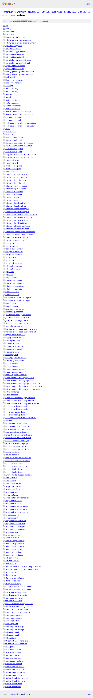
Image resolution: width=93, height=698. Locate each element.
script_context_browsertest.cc (17, 498)
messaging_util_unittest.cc (15, 357)
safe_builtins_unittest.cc (14, 483)
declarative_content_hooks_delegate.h (20, 126)
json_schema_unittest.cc (14, 326)
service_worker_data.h (14, 555)
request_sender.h (12, 455)
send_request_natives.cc (14, 546)
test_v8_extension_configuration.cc (19, 603)
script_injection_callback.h (15, 523)
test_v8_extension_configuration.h (18, 606)
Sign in (88, 4)
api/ (6, 25)
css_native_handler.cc (13, 117)
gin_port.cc (9, 271)
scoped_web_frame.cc (14, 486)
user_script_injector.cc (14, 615)
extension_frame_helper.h (15, 183)
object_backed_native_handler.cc (18, 406)
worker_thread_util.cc (13, 684)
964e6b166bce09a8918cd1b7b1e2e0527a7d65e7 (61, 11)
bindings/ (8, 28)
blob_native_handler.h (13, 83)
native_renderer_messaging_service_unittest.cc (23, 403)
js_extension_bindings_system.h (17, 317)
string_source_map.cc (13, 581)
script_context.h (11, 495)
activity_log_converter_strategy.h (18, 40)
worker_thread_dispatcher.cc (16, 678)
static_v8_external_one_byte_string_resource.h (23, 569)
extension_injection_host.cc (16, 186)
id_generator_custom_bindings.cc (18, 297)
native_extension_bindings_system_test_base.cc (23, 383)
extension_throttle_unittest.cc (16, 223)
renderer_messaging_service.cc (17, 446)
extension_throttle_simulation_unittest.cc (21, 214)
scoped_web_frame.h (13, 489)
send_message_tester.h (14, 543)
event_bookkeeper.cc (13, 166)
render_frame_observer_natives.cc (18, 435)
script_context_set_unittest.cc (16, 512)
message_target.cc (12, 340)
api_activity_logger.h (13, 48)
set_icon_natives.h (12, 561)
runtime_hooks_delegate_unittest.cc (19, 475)
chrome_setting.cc (12, 88)
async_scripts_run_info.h (14, 68)
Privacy (21, 694)
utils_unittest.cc (11, 638)
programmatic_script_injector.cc (17, 429)
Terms (28, 694)
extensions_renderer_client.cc (16, 237)
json (89, 694)
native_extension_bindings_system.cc (19, 377)
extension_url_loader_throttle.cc (17, 226)
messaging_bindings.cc (14, 346)
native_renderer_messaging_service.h (19, 400)
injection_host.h (11, 306)
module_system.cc (12, 363)
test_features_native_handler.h (17, 595)
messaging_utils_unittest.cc (16, 360)
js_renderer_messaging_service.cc (18, 320)
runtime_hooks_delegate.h (15, 472)
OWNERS (9, 420)
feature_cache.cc (12, 243)
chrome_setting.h (12, 91)
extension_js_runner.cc (14, 191)
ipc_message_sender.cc (14, 309)
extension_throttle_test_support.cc (18, 217)
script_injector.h (11, 532)
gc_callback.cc (10, 257)
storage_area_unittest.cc (14, 578)
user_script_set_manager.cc (16, 626)
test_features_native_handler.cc (17, 592)
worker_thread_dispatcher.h (16, 681)
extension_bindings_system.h (16, 177)
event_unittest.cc (12, 171)
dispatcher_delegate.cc (14, 137)
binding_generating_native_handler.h (19, 74)
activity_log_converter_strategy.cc (18, 37)
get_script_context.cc (13, 266)
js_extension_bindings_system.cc (18, 315)
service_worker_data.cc (14, 552)
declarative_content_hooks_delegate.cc (20, 123)
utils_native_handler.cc (14, 632)
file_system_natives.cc (14, 252)
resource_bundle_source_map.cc (18, 458)
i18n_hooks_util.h (12, 294)
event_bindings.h (11, 163)
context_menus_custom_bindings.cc (19, 111)
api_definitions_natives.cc (15, 54)
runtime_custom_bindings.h (16, 466)
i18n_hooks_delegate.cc (14, 286)
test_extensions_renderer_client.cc (18, 586)
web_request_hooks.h (13, 664)
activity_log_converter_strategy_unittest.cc (21, 43)
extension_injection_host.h (15, 189)
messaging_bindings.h (13, 349)
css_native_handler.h (13, 120)
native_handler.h (11, 395)
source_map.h (10, 563)
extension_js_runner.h (13, 194)
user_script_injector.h (13, 618)
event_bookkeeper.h (13, 169)
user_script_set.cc (12, 621)
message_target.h (12, 343)
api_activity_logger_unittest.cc (16, 51)
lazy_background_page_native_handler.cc (21, 329)
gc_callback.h (10, 260)
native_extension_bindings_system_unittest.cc (23, 389)
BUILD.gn (9, 86)
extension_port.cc (12, 197)
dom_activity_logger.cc (14, 149)
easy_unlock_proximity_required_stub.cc (20, 154)
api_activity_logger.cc (13, 45)
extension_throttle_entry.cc (15, 203)
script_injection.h (11, 518)
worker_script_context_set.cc (16, 672)
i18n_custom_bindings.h (14, 283)
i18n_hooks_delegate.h (14, 289)
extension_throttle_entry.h (15, 206)
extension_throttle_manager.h (17, 211)
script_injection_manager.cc (16, 526)
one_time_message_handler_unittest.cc (20, 417)
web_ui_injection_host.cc (14, 666)
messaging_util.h (11, 354)
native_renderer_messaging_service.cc (20, 398)
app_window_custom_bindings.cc (18, 60)
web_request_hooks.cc (14, 661)
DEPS (7, 128)
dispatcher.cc (10, 131)
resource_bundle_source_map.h (17, 460)
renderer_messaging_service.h (17, 449)
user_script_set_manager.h (15, 629)
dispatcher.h (10, 134)
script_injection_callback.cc (15, 520)
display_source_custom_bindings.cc (19, 143)
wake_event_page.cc (13, 655)
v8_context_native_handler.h (16, 644)
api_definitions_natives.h (14, 57)
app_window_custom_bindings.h (17, 63)
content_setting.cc (12, 100)
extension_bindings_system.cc (17, 174)
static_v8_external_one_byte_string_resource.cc (23, 566)
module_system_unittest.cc (16, 375)
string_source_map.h (13, 583)
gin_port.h (9, 274)
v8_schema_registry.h (13, 652)
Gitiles (14, 694)
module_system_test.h (14, 372)
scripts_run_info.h (12, 538)
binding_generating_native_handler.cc (19, 71)
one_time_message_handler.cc (17, 412)
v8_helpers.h (10, 646)
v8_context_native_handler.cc (16, 641)
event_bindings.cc (12, 160)
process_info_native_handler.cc (17, 423)
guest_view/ (10, 31)
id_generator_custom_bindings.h (17, 300)
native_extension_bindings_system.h (19, 380)
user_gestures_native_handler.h (17, 612)
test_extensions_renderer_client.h (18, 589)
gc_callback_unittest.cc (14, 263)
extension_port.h (11, 200)
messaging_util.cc (12, 352)
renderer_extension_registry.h (16, 443)
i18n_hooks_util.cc (12, 292)
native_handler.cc (12, 392)
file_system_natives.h (13, 254)
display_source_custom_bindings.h (18, 146)
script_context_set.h (13, 503)
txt (82, 694)
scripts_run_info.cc (12, 535)
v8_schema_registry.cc (14, 649)
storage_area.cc (11, 572)
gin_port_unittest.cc (12, 277)
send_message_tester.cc (14, 541)
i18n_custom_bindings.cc (15, 280)
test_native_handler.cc (14, 598)
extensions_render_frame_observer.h (19, 234)
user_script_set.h (11, 624)
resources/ (9, 34)
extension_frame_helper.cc (15, 180)
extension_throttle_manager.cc (17, 209)
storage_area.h (11, 575)
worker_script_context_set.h (16, 675)
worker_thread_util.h (13, 686)
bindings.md (10, 77)
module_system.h (12, 366)
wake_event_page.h (13, 658)
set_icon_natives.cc (12, 558)
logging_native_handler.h (14, 337)
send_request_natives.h (14, 549)
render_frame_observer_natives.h (18, 437)
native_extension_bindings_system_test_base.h (23, 386)
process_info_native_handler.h (17, 426)
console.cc (9, 94)
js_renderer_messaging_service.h (18, 323)
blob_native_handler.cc (14, 80)
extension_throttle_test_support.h (18, 220)
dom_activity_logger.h (13, 151)
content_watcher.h (12, 108)
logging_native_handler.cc (15, 335)
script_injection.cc (12, 515)
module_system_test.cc (14, 369)
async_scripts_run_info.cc (15, 66)
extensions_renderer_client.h (16, 240)
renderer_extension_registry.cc (17, 440)
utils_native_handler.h (13, 635)
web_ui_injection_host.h (14, 669)
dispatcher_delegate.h (13, 140)
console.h (9, 97)
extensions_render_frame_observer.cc (20, 232)
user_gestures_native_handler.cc (17, 609)
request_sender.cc (12, 452)
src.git (31, 11)
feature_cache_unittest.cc (15, 249)
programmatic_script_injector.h (17, 432)
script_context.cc (11, 492)
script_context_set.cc (13, 500)
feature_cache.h (11, 246)
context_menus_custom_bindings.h (19, 114)
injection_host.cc (11, 303)
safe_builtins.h (10, 480)
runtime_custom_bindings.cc (16, 463)
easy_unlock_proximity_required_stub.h (20, 157)
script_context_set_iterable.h (16, 509)
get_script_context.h (13, 269)
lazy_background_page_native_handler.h (20, 332)
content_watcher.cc (13, 106)
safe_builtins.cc (11, 478)
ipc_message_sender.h (14, 312)
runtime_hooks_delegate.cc (16, 469)
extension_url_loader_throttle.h (17, 229)
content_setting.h (12, 103)
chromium (7, 11)
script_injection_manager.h (15, 529)
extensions (8, 15)
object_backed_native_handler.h (17, 409)
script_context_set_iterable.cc (16, 506)
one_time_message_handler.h (16, 415)
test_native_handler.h (13, 601)
